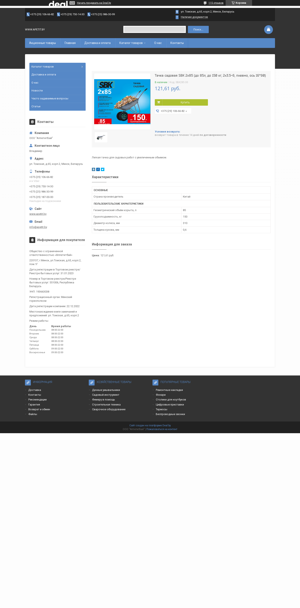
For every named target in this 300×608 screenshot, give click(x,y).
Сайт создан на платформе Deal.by (150, 425)
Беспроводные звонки (170, 414)
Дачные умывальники (106, 390)
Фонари (161, 394)
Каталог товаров (131, 43)
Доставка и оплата (97, 43)
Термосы (161, 409)
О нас (158, 43)
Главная (70, 43)
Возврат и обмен (39, 409)
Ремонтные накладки (169, 390)
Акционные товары (42, 43)
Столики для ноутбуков (171, 399)
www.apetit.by (37, 213)
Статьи (35, 106)
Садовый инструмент (105, 394)
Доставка (34, 390)
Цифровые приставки (170, 404)
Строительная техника (106, 404)
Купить (185, 102)
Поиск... (198, 29)
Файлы (32, 414)
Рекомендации (37, 399)
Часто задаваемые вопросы (49, 98)
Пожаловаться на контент (161, 429)
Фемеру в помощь (103, 399)
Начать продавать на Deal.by (94, 2)
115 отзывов (216, 2)
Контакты (177, 43)
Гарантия (34, 404)
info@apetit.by (38, 227)
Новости (37, 90)
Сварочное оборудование (108, 409)
